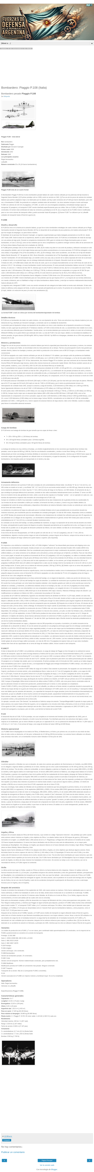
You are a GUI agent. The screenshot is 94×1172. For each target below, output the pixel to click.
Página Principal (47, 1160)
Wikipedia (7, 96)
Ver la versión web (47, 1165)
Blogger (54, 1169)
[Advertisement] (47, 67)
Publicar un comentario (13, 1152)
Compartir (6, 1140)
